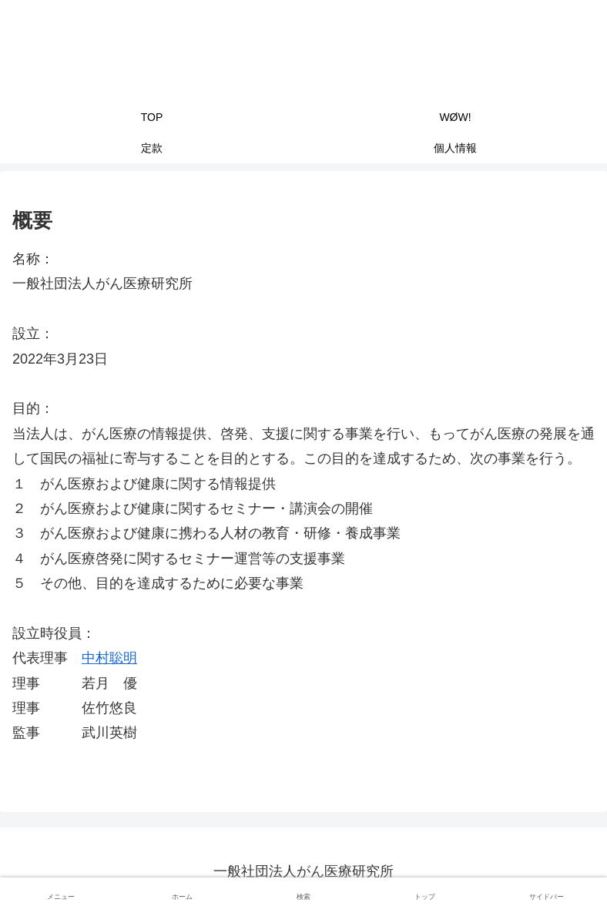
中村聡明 (109, 658)
